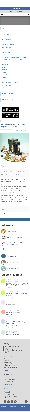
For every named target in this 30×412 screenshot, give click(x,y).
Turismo (4, 50)
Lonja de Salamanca (12, 231)
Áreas (5, 370)
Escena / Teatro (6, 31)
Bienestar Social (8, 374)
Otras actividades (6, 52)
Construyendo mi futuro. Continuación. (16, 293)
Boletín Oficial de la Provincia (15, 237)
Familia (3, 67)
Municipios (7, 392)
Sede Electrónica (15, 8)
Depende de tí (5, 64)
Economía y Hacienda (9, 379)
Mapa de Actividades (9, 94)
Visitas (3, 87)
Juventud (4, 77)
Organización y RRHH (9, 381)
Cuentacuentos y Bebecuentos (14, 303)
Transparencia (11, 409)
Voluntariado (5, 62)
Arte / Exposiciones (6, 37)
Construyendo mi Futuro (13, 312)
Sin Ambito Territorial (7, 85)
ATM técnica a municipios (10, 396)
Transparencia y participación (15, 11)
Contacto (19, 409)
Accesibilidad (22, 406)
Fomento (6, 378)
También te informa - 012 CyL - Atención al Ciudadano (15, 243)
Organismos (8, 385)
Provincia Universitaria (12, 333)
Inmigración (5, 74)
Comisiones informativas (10, 365)
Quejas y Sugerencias (13, 268)
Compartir (2, 219)
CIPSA (5, 387)
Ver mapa (26, 166)
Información (10, 250)
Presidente (6, 358)
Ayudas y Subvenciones (13, 256)
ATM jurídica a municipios (10, 397)
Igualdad (4, 72)
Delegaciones (7, 362)
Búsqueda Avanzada (26, 103)
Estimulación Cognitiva (12, 281)
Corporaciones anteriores (10, 367)
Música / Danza (5, 34)
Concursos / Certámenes (8, 44)
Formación (4, 69)
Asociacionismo (6, 55)
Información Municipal (9, 394)
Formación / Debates (7, 42)
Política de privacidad (13, 406)
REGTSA (6, 388)
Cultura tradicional (6, 39)
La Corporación (9, 356)
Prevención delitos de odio (8, 80)
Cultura (6, 373)
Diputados (6, 360)
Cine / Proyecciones (7, 47)
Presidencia (7, 376)
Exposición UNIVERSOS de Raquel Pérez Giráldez (16, 322)
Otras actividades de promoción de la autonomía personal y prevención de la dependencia (17, 284)
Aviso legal (3, 406)
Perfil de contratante (12, 262)
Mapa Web (3, 409)
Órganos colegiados (9, 364)
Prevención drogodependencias (10, 82)
